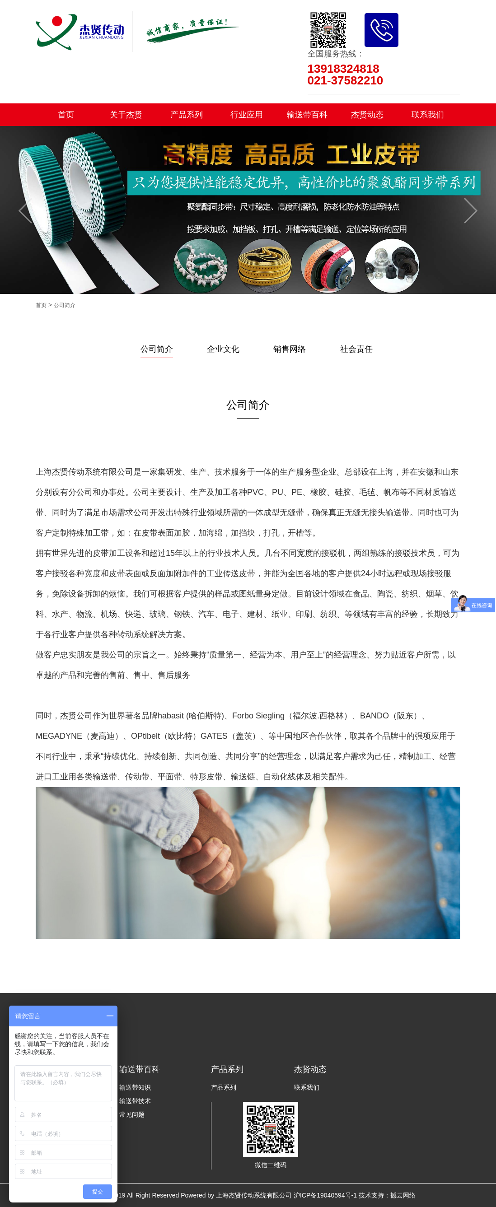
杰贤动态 (367, 114)
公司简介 (64, 305)
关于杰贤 (126, 114)
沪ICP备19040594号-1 (325, 1195)
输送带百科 (307, 114)
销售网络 (289, 349)
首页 (66, 114)
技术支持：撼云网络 (387, 1195)
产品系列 (186, 114)
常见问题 (132, 1114)
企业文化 (223, 349)
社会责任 (356, 349)
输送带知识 (135, 1087)
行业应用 (246, 114)
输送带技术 (135, 1100)
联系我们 (428, 114)
